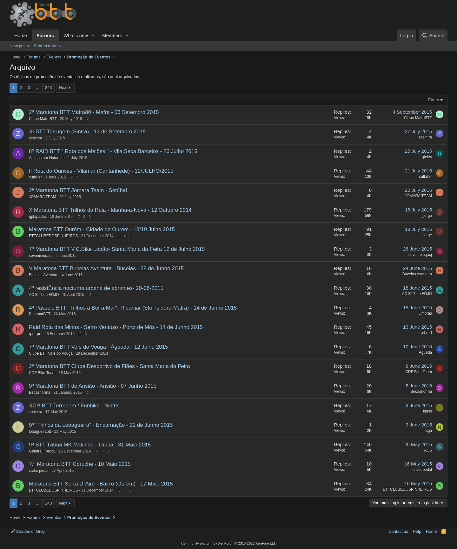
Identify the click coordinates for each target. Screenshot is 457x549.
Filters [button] (433, 99)
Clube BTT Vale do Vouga (51, 353)
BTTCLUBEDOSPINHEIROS (53, 236)
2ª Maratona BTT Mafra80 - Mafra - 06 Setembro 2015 (94, 112)
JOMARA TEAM (42, 197)
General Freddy (42, 451)
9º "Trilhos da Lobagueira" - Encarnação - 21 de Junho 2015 (101, 425)
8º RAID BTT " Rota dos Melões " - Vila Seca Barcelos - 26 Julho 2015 (113, 151)
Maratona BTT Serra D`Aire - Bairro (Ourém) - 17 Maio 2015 (101, 484)
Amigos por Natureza (47, 158)
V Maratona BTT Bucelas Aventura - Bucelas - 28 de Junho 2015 (106, 268)
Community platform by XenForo (228, 543)
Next (63, 87)
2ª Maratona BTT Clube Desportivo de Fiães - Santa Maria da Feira (109, 366)
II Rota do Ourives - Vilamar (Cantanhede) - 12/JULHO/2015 (101, 171)
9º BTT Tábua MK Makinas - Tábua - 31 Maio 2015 (90, 445)
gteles (427, 157)
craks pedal (38, 470)
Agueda (425, 352)
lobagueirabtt (40, 431)
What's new (75, 35)
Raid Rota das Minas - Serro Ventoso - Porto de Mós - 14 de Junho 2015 (116, 327)
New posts (19, 46)
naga (427, 430)
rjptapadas (38, 216)
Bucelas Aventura (43, 275)
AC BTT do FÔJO (44, 294)
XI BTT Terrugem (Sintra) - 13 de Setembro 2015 (87, 132)
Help (417, 531)
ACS (428, 450)
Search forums (47, 46)
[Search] (433, 35)
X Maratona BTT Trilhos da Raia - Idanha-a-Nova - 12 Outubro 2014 (110, 210)
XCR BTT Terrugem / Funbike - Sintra (74, 406)
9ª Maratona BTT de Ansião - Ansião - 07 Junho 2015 (92, 386)
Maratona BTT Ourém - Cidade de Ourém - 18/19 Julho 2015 (102, 229)
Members (112, 35)
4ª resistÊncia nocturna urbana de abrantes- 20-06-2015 (96, 288)
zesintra (35, 138)
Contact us (398, 531)
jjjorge (427, 215)
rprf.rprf (35, 333)
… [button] (38, 87)
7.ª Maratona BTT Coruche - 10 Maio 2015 (80, 464)
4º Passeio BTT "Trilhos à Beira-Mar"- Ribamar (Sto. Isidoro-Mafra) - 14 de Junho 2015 (133, 308)
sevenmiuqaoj (40, 255)
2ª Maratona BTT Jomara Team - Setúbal (78, 190)
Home (20, 35)
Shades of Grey (28, 531)
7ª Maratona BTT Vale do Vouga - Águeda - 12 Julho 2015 (98, 347)
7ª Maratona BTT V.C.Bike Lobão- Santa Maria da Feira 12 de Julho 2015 (117, 249)
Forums (45, 35)
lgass (427, 411)
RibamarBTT (39, 314)
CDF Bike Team (42, 373)
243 (48, 87)
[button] (93, 35)
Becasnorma (39, 392)
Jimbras (425, 313)
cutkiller (35, 177)
